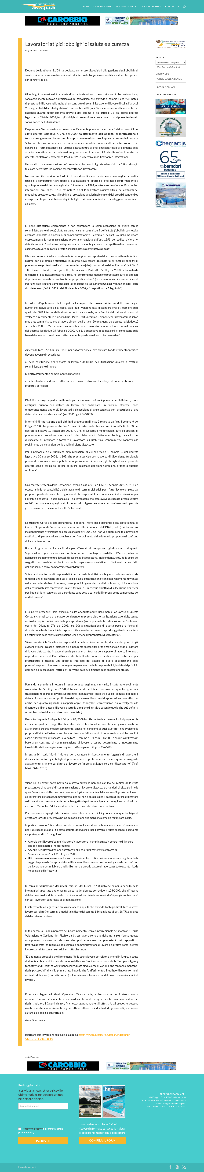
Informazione (124, 6)
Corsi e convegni (151, 6)
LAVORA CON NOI (165, 87)
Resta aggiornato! (29, 1085)
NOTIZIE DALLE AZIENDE (169, 78)
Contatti (170, 6)
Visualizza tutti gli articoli (168, 67)
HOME (86, 6)
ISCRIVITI (43, 1141)
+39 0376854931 (153, 1100)
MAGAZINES (162, 74)
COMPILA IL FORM (102, 1140)
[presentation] (42, 1118)
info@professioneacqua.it (174, 1103)
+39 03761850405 (176, 1100)
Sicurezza (44, 50)
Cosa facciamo (103, 6)
